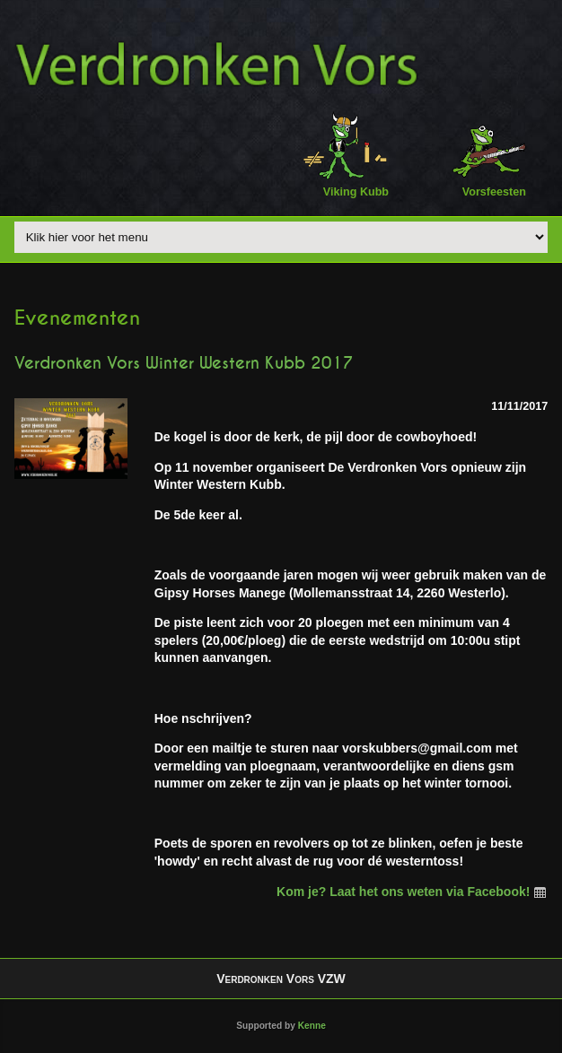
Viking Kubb (345, 154)
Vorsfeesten (483, 154)
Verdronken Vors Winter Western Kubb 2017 (183, 363)
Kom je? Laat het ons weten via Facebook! (412, 891)
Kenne (312, 1026)
